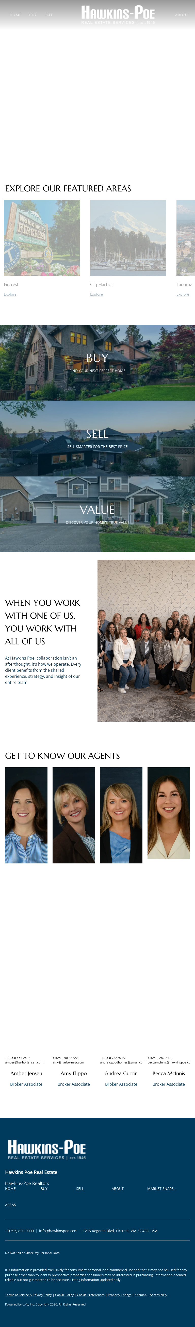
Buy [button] (33, 14)
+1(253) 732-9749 (112, 1058)
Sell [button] (48, 14)
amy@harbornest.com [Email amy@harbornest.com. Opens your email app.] (68, 1062)
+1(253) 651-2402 (17, 1058)
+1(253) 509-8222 (65, 1058)
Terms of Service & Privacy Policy (28, 1295)
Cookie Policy (64, 1295)
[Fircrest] (42, 294)
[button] (11, 1189)
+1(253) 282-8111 (160, 1058)
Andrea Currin (121, 1073)
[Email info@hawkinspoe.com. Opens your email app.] (58, 1231)
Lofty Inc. (28, 1304)
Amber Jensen (26, 1073)
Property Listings (120, 1295)
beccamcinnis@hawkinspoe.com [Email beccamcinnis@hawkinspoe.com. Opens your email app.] (170, 1062)
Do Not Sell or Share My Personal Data (32, 1253)
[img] (26, 815)
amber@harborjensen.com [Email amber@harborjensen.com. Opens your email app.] (24, 1062)
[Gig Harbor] (128, 294)
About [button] (182, 14)
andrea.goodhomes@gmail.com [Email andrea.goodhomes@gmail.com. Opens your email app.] (122, 1062)
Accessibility (158, 1295)
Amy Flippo (74, 1073)
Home (15, 14)
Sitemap (141, 1295)
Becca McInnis (169, 1073)
